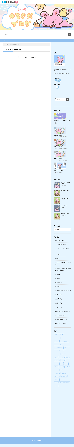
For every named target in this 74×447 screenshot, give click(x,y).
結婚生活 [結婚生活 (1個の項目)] (57, 376)
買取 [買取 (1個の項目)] (56, 385)
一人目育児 (58, 240)
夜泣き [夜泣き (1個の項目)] (57, 363)
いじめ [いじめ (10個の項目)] (61, 334)
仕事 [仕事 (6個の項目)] (56, 357)
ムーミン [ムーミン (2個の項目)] (66, 347)
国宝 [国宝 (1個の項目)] (63, 360)
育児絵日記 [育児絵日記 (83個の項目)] (58, 382)
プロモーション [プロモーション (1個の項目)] (58, 347)
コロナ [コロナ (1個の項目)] (57, 341)
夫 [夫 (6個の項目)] (62, 363)
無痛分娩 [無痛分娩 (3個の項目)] (63, 373)
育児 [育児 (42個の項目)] (62, 379)
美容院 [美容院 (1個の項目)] (57, 379)
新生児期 (57, 282)
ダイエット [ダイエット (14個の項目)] (58, 344)
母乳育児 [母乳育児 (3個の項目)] (57, 373)
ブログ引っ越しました (58, 170)
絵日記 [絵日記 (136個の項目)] (64, 376)
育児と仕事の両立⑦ (58, 158)
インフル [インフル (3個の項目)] (57, 338)
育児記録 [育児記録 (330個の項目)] (66, 382)
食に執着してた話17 (65, 198)
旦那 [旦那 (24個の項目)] (56, 369)
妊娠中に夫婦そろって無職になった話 (62, 125)
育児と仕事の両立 (63, 136)
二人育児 (57, 254)
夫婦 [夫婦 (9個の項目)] (66, 363)
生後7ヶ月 (58, 299)
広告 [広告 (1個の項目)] (56, 366)
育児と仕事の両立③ (58, 146)
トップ (4, 40)
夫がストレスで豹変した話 (63, 262)
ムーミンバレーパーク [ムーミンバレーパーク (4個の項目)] (60, 350)
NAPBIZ (40, 440)
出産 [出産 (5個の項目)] (68, 357)
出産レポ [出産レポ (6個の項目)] (57, 360)
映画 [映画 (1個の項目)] (61, 369)
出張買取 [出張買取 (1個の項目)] (62, 357)
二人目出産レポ (59, 244)
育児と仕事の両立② (58, 135)
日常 (61, 172)
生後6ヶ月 (58, 295)
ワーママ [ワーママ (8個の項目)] (57, 354)
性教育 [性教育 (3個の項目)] (62, 366)
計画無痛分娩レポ (60, 319)
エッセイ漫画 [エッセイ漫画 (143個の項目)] (65, 338)
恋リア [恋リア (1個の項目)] (68, 366)
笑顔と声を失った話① (61, 311)
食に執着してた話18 (65, 190)
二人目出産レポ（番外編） (63, 248)
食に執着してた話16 (65, 213)
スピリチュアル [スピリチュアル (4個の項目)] (64, 341)
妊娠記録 (57, 274)
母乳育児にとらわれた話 (62, 290)
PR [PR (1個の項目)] (56, 334)
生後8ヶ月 (58, 303)
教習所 (57, 278)
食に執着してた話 (60, 323)
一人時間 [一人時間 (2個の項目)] (63, 354)
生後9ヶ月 (58, 307)
